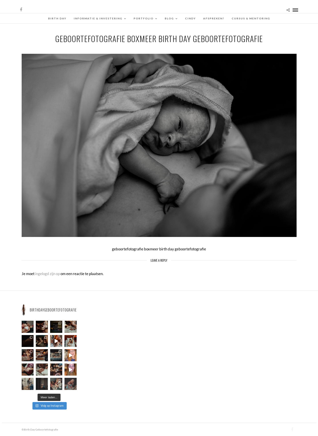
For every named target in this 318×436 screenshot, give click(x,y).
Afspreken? (213, 18)
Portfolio (143, 18)
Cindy (190, 18)
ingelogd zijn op (47, 273)
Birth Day (57, 18)
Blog (169, 18)
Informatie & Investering (98, 18)
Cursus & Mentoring (251, 18)
